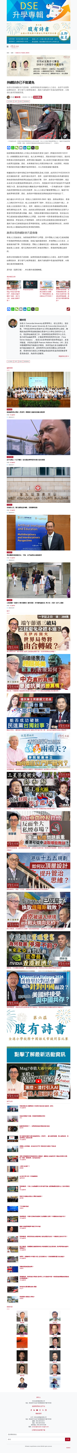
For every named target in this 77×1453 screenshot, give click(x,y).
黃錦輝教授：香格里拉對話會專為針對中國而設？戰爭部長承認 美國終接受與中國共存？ (35, 1007)
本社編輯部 (12, 415)
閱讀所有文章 (64, 356)
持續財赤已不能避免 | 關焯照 (22, 52)
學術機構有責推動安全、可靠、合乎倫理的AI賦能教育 (24, 555)
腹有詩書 (9, 409)
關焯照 (17, 97)
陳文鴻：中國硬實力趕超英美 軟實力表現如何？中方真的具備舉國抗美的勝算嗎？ (33, 691)
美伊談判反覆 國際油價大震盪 (28, 1286)
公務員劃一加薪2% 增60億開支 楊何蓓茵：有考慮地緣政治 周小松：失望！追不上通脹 (35, 603)
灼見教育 (9, 552)
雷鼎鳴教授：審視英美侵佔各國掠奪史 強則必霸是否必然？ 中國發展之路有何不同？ (43, 1236)
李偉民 (21, 1148)
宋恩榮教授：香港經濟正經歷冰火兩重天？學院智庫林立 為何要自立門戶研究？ (47, 290)
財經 (12, 52)
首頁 (8, 52)
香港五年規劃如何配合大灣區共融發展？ (31, 1196)
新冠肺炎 (26, 101)
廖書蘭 (21, 1168)
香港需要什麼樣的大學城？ (27, 1296)
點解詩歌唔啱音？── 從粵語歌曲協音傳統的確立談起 (35, 1126)
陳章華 (21, 1128)
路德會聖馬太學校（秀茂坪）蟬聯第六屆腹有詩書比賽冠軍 (26, 412)
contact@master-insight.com (40, 1426)
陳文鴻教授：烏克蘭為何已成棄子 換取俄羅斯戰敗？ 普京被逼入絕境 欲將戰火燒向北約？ (36, 929)
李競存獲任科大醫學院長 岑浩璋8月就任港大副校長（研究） (37, 1106)
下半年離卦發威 (24, 1206)
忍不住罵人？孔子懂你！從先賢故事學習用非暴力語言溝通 (26, 460)
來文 (21, 1118)
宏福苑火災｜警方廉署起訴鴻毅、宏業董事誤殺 (22, 507)
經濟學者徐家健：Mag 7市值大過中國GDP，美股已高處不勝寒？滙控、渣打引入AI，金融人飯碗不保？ (14, 292)
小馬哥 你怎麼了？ (25, 1166)
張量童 (21, 1298)
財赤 (20, 101)
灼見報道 (9, 600)
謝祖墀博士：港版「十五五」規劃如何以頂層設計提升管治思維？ (28, 889)
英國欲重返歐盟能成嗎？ (27, 1266)
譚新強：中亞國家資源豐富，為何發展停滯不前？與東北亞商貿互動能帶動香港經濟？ (34, 968)
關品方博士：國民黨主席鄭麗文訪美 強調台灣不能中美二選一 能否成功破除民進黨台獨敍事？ (37, 730)
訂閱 (67, 1439)
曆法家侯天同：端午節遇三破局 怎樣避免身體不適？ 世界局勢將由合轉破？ (31, 651)
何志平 (21, 1288)
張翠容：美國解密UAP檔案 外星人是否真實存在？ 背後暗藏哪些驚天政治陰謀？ (42, 1256)
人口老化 (10, 101)
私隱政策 (68, 1447)
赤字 (16, 101)
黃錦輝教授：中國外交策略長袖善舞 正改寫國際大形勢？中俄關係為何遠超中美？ (43, 1216)
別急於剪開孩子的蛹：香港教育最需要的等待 (32, 1116)
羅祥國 (21, 1198)
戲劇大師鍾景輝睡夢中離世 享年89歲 (30, 1226)
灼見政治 (9, 504)
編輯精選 (22, 1178)
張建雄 (21, 1208)
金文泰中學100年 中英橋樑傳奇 (29, 1176)
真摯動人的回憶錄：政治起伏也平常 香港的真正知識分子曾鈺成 (38, 1146)
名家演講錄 (10, 457)
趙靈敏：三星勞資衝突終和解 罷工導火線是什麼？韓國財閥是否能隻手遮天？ (32, 808)
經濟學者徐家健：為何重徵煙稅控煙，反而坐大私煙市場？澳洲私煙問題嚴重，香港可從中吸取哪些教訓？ (63, 292)
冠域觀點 (38, 97)
